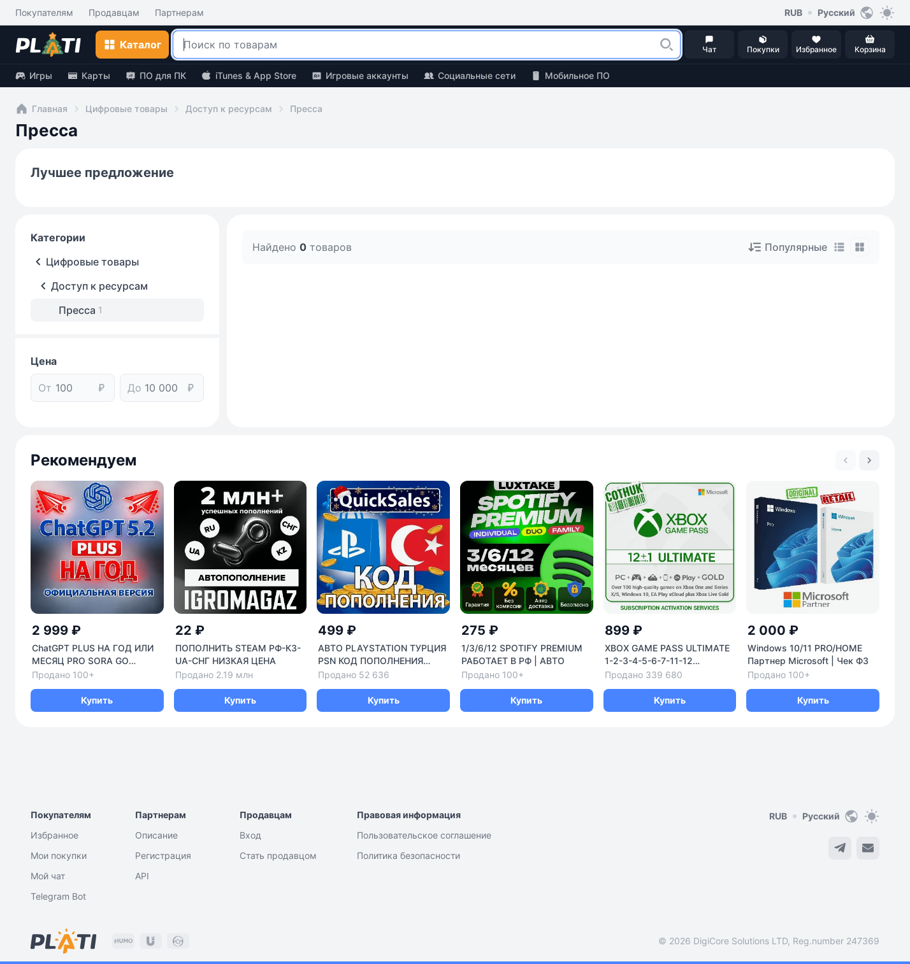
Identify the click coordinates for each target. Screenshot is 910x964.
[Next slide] (869, 460)
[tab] (839, 247)
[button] (666, 44)
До (134, 388)
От (45, 388)
